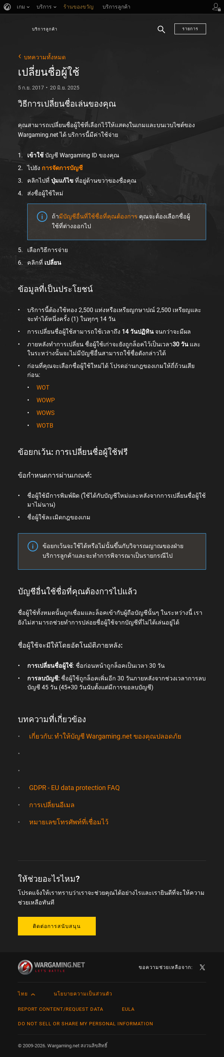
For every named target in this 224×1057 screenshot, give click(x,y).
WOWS (46, 412)
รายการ (190, 28)
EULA (128, 1009)
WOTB (45, 425)
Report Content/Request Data (60, 1009)
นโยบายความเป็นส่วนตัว (83, 994)
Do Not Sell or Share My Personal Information (85, 1023)
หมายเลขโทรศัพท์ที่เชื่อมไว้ (68, 822)
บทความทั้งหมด (45, 57)
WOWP (46, 400)
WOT (43, 387)
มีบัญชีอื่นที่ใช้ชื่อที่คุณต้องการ (98, 216)
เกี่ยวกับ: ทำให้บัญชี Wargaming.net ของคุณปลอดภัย (105, 736)
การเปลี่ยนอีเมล (52, 805)
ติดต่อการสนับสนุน (57, 926)
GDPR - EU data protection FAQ (74, 788)
